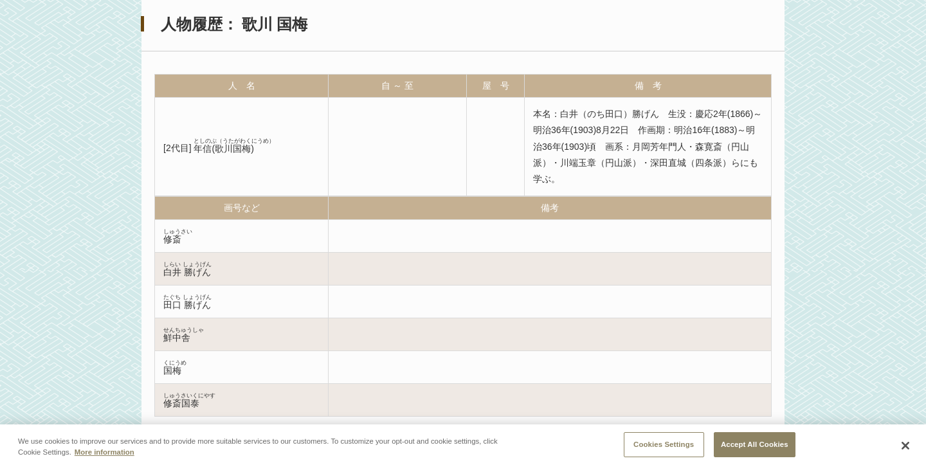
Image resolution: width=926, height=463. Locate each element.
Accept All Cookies (754, 447)
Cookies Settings (663, 447)
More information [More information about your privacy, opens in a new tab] (104, 455)
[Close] (905, 449)
